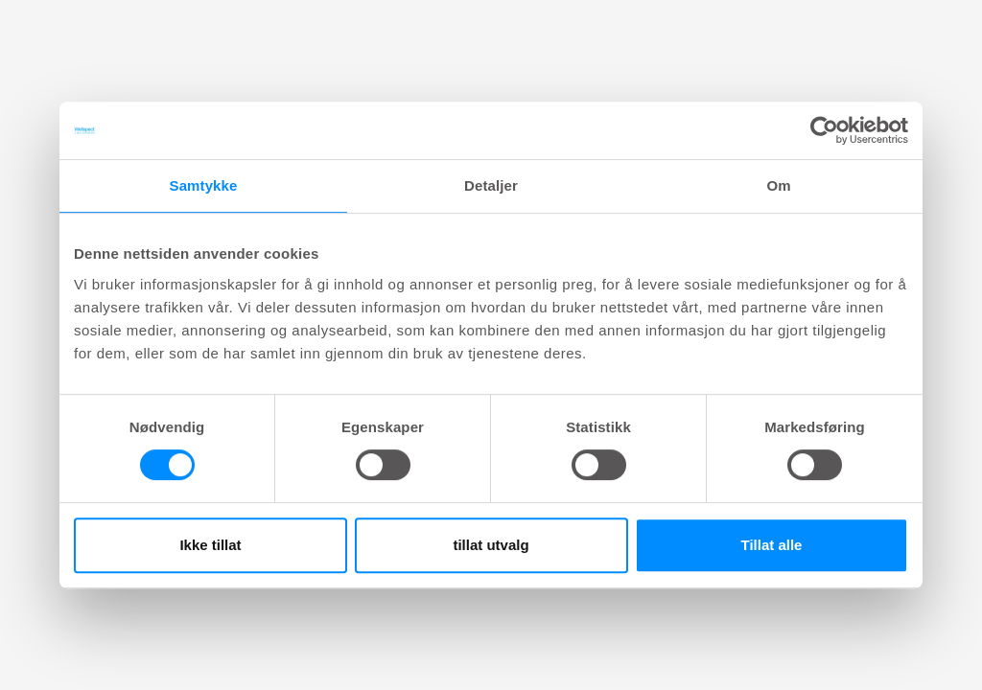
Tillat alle (772, 545)
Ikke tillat (210, 545)
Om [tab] (778, 185)
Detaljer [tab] (491, 185)
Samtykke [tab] (204, 185)
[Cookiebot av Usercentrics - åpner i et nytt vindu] (824, 130)
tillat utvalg (490, 545)
